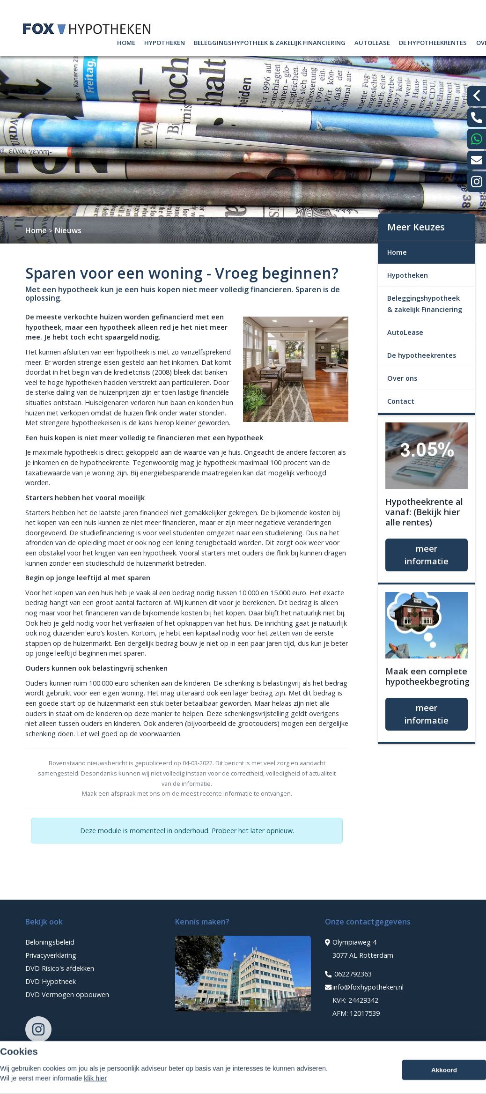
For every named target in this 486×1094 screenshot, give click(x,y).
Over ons (402, 378)
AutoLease (372, 41)
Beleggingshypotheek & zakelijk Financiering (270, 41)
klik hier (95, 1088)
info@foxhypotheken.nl (364, 987)
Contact (400, 401)
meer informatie (427, 555)
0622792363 (348, 974)
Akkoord (444, 1080)
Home (126, 41)
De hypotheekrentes (433, 41)
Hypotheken (164, 41)
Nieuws (68, 230)
